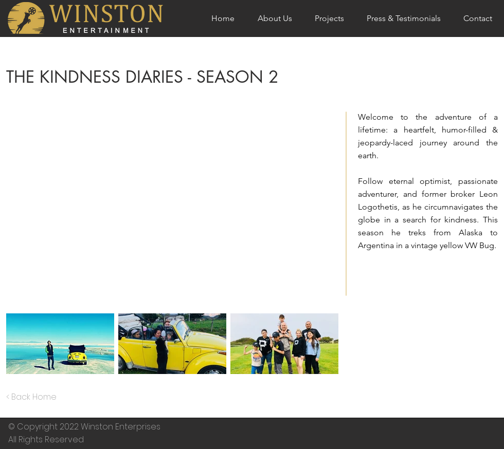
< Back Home (31, 397)
